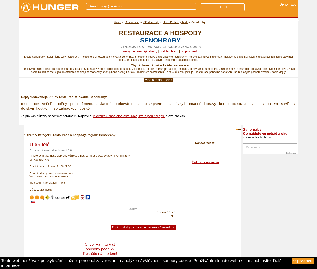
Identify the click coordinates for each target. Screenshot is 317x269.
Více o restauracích (158, 80)
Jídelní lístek (40, 182)
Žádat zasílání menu (205, 162)
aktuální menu (57, 182)
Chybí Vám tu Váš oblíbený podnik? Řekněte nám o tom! (100, 249)
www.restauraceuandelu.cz (52, 176)
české (85, 108)
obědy (62, 103)
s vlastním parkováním (115, 103)
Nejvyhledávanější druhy (140, 51)
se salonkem (267, 103)
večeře (47, 103)
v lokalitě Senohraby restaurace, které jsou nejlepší (129, 116)
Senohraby (160, 40)
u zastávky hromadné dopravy (190, 103)
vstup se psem (150, 103)
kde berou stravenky (236, 103)
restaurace (30, 103)
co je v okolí (189, 51)
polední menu (81, 103)
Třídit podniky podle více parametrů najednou (143, 227)
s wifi (285, 103)
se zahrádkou (65, 108)
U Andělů (40, 144)
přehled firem (169, 51)
